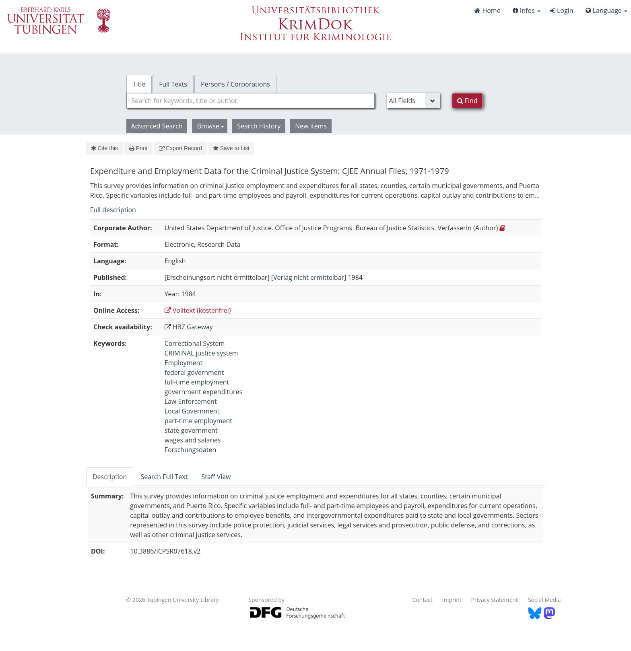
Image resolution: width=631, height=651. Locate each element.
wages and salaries (193, 440)
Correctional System (195, 343)
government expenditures (204, 391)
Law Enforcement (191, 401)
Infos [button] (526, 10)
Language (606, 10)
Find (467, 100)
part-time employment (198, 420)
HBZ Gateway (189, 326)
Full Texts (173, 84)
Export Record (180, 148)
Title (139, 84)
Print (138, 148)
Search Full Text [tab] (164, 476)
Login (561, 10)
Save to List (231, 148)
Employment (183, 362)
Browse (210, 126)
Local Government (192, 411)
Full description (113, 209)
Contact (422, 599)
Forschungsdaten (191, 449)
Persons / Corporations (235, 84)
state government (191, 430)
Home (487, 10)
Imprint (452, 599)
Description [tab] (110, 476)
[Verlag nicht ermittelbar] (308, 277)
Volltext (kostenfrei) (198, 310)
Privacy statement (494, 599)
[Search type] (413, 100)
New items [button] (311, 126)
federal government (194, 372)
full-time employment (197, 382)
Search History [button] (258, 126)
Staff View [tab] (216, 476)
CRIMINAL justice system (201, 353)
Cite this (104, 148)
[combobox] (250, 100)
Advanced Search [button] (157, 126)
